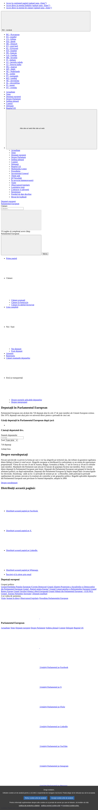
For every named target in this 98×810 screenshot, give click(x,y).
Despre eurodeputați (9, 483)
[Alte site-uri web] (51, 129)
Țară (3, 440)
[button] (51, 279)
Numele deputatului (9, 435)
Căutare (4, 206)
